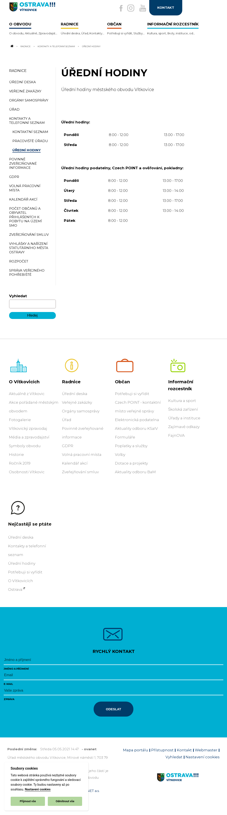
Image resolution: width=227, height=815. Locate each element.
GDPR (67, 446)
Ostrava (15, 589)
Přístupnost (162, 750)
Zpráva (9, 699)
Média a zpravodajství (29, 437)
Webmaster (206, 750)
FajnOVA (176, 435)
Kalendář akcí (75, 463)
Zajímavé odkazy (184, 427)
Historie (16, 454)
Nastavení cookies (37, 789)
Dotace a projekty (131, 463)
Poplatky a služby (131, 446)
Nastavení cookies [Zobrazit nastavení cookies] (203, 757)
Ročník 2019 (19, 463)
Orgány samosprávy (80, 411)
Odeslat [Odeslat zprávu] (113, 709)
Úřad (66, 420)
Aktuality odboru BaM (135, 472)
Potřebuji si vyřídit (132, 394)
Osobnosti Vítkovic (27, 472)
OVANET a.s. (89, 791)
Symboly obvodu (25, 446)
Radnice (25, 46)
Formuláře (125, 437)
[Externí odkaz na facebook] (116, 8)
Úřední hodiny (21, 563)
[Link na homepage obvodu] (188, 782)
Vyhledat (18, 296)
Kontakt (184, 750)
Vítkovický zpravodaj (28, 428)
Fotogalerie (20, 420)
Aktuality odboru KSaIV (136, 428)
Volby (120, 454)
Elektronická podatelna (137, 420)
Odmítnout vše (65, 801)
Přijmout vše (28, 801)
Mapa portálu (135, 750)
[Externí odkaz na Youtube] (141, 8)
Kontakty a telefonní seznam (56, 46)
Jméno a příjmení (16, 668)
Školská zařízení (183, 409)
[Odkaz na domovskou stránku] (11, 46)
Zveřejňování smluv (80, 472)
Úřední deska (74, 394)
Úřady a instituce (184, 418)
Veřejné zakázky (77, 402)
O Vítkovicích (24, 381)
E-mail (8, 684)
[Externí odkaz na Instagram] (127, 8)
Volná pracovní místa (81, 454)
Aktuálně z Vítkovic (27, 394)
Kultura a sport (182, 400)
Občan (122, 381)
